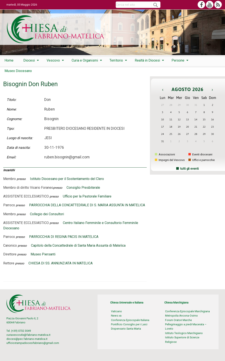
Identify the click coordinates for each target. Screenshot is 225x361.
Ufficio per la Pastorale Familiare (87, 196)
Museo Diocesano (18, 71)
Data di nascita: (18, 148)
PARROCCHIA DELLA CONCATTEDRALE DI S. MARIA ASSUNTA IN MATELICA (87, 205)
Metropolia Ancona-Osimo (181, 315)
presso (21, 179)
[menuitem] (9, 60)
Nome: (11, 109)
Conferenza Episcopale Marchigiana (187, 311)
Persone (178, 60)
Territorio (116, 60)
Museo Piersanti (43, 254)
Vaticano (116, 311)
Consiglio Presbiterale (83, 188)
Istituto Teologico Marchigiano (184, 333)
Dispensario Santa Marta (126, 328)
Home (8, 60)
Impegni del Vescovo (170, 160)
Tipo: (10, 129)
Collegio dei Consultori (47, 214)
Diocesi (29, 60)
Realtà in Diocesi (147, 60)
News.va (116, 315)
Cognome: (14, 119)
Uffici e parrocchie (201, 160)
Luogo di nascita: (20, 138)
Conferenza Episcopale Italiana (130, 320)
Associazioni (165, 154)
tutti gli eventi (189, 169)
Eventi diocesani (200, 154)
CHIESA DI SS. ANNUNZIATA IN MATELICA (60, 263)
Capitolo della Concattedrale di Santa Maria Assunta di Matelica (78, 245)
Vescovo (53, 60)
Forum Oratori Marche (178, 320)
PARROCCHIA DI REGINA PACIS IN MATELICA (63, 237)
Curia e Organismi (85, 60)
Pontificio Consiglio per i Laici (129, 324)
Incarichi (9, 170)
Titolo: (11, 100)
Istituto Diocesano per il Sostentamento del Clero (67, 179)
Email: (11, 157)
